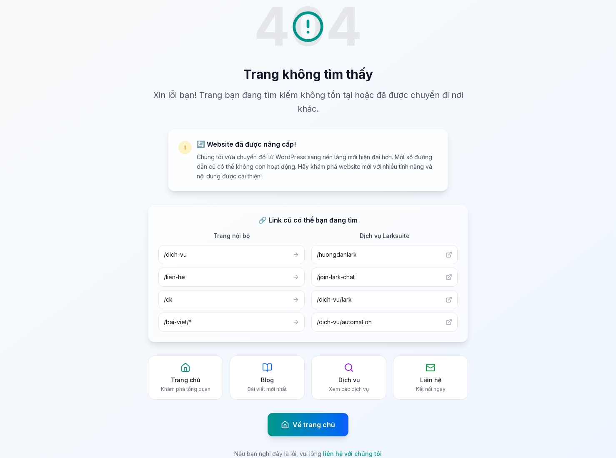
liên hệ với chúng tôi (352, 453)
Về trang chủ (308, 424)
